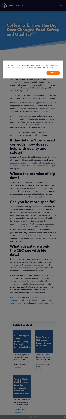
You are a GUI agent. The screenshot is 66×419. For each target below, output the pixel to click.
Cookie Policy (49, 65)
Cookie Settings (19, 67)
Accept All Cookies (53, 73)
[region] (33, 70)
